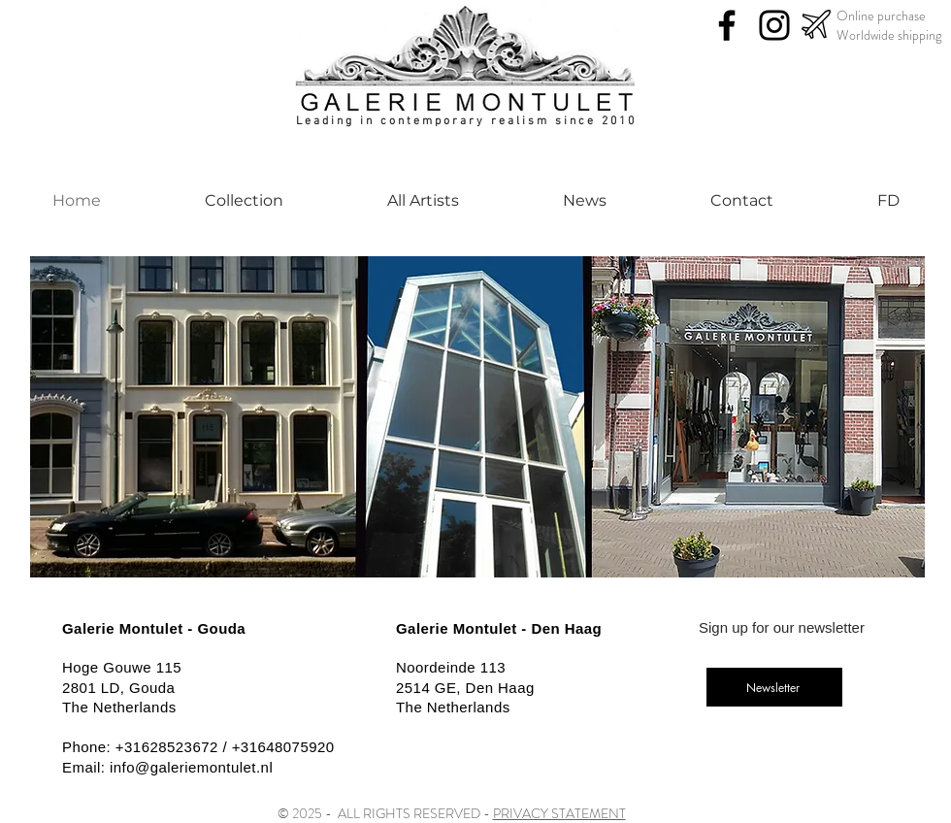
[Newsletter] (774, 687)
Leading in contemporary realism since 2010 (466, 121)
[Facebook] (726, 25)
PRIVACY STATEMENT (559, 813)
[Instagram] (774, 25)
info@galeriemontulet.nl (191, 767)
